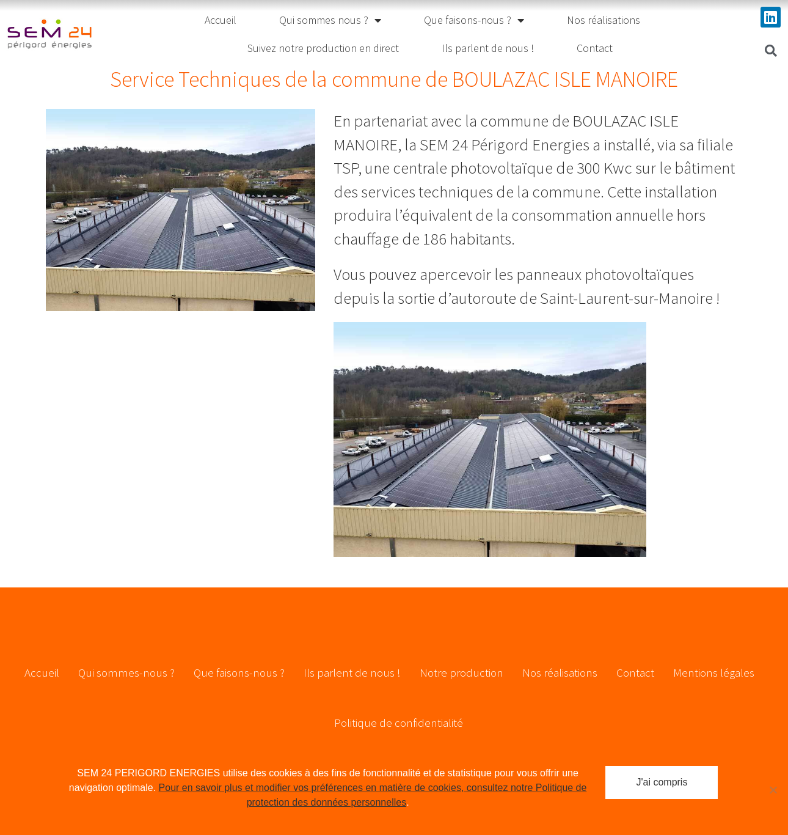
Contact (595, 48)
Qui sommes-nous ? (126, 672)
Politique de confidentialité (398, 722)
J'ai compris (661, 782)
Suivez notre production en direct (323, 48)
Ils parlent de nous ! (488, 48)
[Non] (773, 790)
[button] (771, 51)
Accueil (220, 20)
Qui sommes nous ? (330, 20)
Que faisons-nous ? (474, 20)
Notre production (461, 672)
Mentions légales (713, 672)
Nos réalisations (603, 20)
